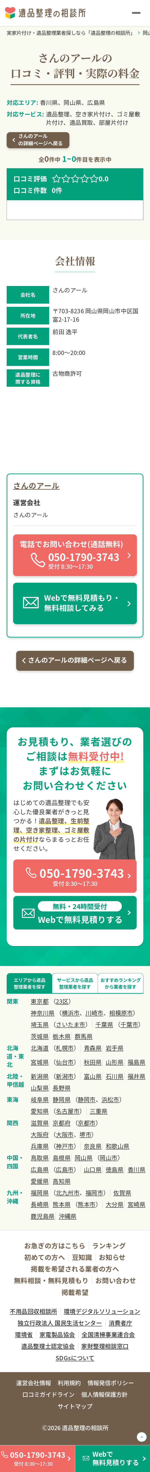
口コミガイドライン (48, 1394)
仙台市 (65, 1062)
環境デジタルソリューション (102, 1311)
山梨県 (40, 1088)
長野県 (61, 1088)
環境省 (24, 1334)
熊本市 (87, 1204)
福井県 (136, 1076)
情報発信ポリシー (110, 1383)
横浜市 (71, 1013)
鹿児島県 (42, 1216)
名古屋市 (68, 1111)
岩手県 (115, 1048)
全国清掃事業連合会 (108, 1334)
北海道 (40, 1048)
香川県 (136, 1169)
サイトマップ (75, 1406)
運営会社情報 (33, 1383)
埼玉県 (40, 1024)
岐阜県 (40, 1099)
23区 (62, 1001)
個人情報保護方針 (104, 1394)
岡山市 (109, 1158)
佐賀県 (122, 1193)
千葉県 (104, 1024)
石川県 (115, 1076)
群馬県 (84, 1036)
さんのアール (36, 485)
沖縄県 (68, 1216)
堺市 (85, 1134)
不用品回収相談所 (33, 1311)
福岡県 (40, 1193)
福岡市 (94, 1193)
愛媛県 (40, 1181)
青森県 (93, 1048)
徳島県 (115, 1169)
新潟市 (65, 1076)
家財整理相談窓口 (105, 1346)
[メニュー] (136, 12)
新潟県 (40, 1076)
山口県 (93, 1169)
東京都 (40, 1001)
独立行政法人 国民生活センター (60, 1323)
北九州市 (68, 1193)
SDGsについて (75, 1358)
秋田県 (93, 1062)
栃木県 (61, 1036)
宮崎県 (136, 1204)
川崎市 (94, 1013)
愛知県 (40, 1111)
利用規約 (69, 1383)
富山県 (93, 1076)
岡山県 (84, 1158)
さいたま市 (70, 1024)
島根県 (61, 1158)
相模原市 (121, 1013)
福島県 (136, 1062)
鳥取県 (40, 1158)
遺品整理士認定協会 (48, 1346)
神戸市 (65, 1146)
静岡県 (61, 1099)
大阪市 (65, 1134)
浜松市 (110, 1099)
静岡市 (87, 1099)
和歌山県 (117, 1146)
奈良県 (93, 1146)
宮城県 (40, 1062)
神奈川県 (42, 1013)
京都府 (61, 1123)
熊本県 (61, 1204)
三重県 (98, 1111)
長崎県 (40, 1204)
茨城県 (40, 1036)
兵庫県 (40, 1146)
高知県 (61, 1181)
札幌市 (65, 1048)
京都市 (87, 1123)
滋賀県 (40, 1123)
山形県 (115, 1062)
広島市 (65, 1169)
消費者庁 (120, 1323)
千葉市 (129, 1024)
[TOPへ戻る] (142, 1437)
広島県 (40, 1169)
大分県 (115, 1204)
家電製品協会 (57, 1334)
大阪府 (40, 1134)
